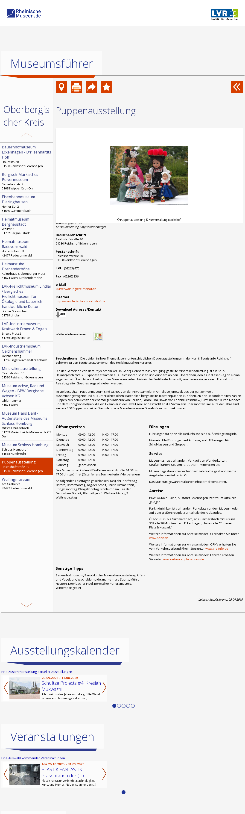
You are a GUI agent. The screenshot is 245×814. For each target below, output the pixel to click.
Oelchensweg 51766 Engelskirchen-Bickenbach (27, 353)
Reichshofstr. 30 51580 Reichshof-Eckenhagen (27, 372)
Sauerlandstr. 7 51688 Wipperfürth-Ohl (27, 181)
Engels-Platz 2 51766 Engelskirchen (27, 330)
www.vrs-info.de (216, 548)
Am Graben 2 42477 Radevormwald (27, 483)
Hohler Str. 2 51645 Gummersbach (27, 203)
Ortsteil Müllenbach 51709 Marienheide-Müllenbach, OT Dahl (27, 424)
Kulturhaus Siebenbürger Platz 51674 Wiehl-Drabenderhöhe (27, 270)
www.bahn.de (159, 538)
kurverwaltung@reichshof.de (76, 289)
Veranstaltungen (52, 736)
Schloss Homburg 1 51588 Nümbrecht (27, 449)
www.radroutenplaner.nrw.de (183, 559)
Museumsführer (51, 63)
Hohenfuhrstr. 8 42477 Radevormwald (27, 248)
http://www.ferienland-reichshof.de (80, 301)
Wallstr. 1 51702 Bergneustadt (27, 226)
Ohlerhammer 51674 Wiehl (27, 395)
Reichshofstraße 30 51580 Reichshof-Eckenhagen (27, 466)
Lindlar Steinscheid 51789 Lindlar (27, 300)
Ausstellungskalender (65, 650)
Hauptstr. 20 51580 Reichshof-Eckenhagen (27, 156)
